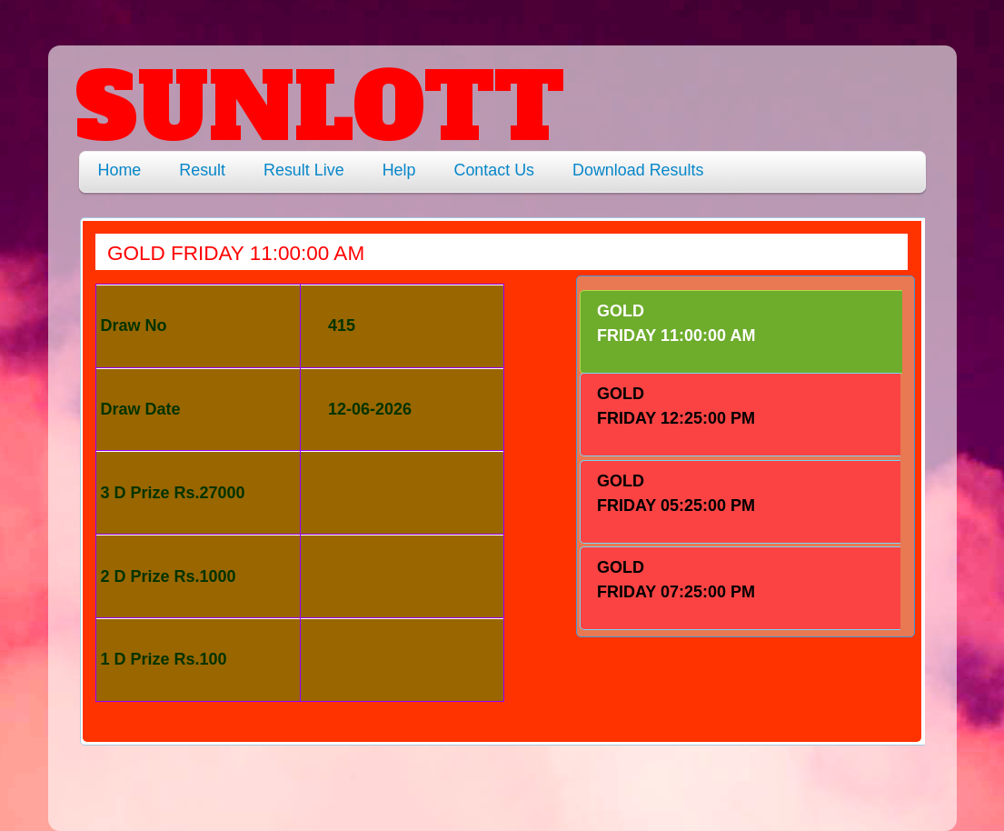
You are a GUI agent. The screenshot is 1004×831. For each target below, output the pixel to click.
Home (120, 170)
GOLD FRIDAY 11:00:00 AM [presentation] (676, 323)
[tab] (741, 332)
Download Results (637, 170)
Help (399, 170)
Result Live (303, 170)
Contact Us (493, 170)
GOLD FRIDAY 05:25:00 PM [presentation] (676, 493)
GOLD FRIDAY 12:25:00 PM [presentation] (676, 406)
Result (202, 170)
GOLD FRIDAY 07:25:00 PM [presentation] (676, 579)
